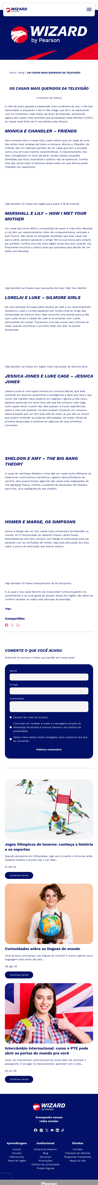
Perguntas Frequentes (77, 1156)
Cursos (17, 1149)
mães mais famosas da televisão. (50, 599)
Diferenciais (17, 1156)
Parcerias (45, 1156)
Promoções (45, 1160)
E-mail (14, 684)
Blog (21, 72)
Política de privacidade (46, 1164)
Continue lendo (19, 875)
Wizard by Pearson (45, 1149)
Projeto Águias (45, 1168)
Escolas (16, 1153)
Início (12, 72)
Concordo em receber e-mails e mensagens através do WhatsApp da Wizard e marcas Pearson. (47, 727)
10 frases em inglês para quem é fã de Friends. (51, 203)
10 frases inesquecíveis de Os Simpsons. (47, 583)
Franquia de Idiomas (77, 1153)
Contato (78, 1149)
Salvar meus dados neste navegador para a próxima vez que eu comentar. (50, 739)
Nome (13, 670)
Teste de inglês (17, 1160)
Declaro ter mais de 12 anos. (30, 717)
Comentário (17, 698)
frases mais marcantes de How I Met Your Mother (56, 288)
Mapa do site (78, 1160)
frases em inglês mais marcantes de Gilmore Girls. (57, 366)
